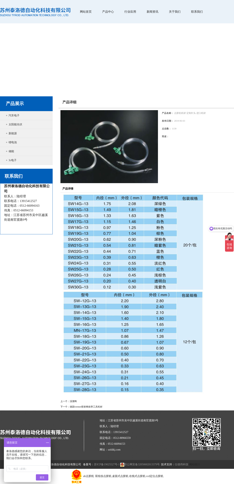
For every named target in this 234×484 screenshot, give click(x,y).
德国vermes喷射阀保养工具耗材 (86, 406)
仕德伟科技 (181, 464)
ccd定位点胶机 (154, 476)
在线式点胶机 (137, 476)
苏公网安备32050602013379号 (140, 464)
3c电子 (13, 160)
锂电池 (13, 142)
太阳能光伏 (15, 124)
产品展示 (15, 103)
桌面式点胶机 (120, 476)
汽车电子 (14, 115)
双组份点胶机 (103, 476)
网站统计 (194, 464)
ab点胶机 (89, 476)
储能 (11, 151)
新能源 (13, 133)
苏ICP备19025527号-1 (107, 464)
